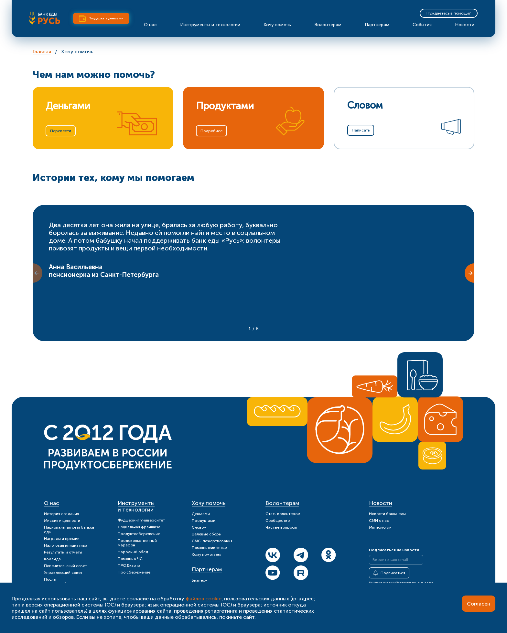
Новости (464, 24)
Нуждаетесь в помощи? (448, 13)
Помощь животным (209, 547)
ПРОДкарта (129, 565)
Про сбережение (134, 572)
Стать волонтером (282, 514)
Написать (361, 130)
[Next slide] (469, 273)
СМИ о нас (379, 520)
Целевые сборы (206, 534)
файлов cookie (203, 599)
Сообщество (277, 520)
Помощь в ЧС (130, 558)
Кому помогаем (206, 554)
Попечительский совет (65, 566)
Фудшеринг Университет (141, 520)
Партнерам (377, 24)
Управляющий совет (63, 572)
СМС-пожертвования (212, 541)
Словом (199, 527)
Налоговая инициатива (65, 545)
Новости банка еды (387, 514)
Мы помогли (380, 527)
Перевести (60, 131)
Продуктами (203, 520)
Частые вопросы (281, 527)
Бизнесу (199, 580)
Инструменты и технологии (210, 24)
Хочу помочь (277, 24)
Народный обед (133, 552)
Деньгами (201, 514)
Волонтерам (327, 24)
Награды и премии (62, 538)
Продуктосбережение (139, 534)
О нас (150, 24)
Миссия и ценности (62, 520)
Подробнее (211, 131)
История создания (61, 514)
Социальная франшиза (139, 527)
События (422, 24)
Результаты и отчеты (63, 552)
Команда (52, 559)
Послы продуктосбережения (64, 581)
